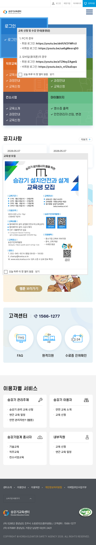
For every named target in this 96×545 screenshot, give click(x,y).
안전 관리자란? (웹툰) (21, 420)
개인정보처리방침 (53, 487)
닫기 (52, 74)
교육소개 (14, 75)
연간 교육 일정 (17, 414)
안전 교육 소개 (64, 409)
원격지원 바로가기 (48, 342)
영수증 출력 (61, 108)
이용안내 (21, 487)
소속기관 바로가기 (13, 498)
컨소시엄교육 (16, 457)
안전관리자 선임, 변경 (67, 114)
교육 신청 (61, 414)
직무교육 (14, 452)
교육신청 (14, 86)
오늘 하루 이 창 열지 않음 (36, 74)
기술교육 (14, 446)
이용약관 (35, 487)
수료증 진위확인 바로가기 (76, 342)
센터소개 (7, 487)
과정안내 (14, 81)
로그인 (10, 26)
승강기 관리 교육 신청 (21, 409)
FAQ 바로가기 (20, 342)
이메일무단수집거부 (76, 487)
